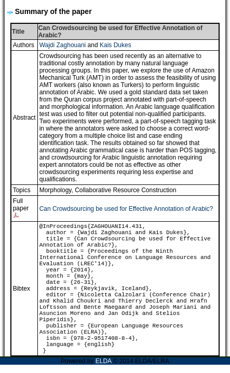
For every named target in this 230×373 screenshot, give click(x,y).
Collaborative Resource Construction (125, 190)
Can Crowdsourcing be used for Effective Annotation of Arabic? (126, 208)
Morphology (55, 190)
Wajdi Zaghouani (62, 45)
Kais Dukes (115, 45)
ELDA (104, 361)
